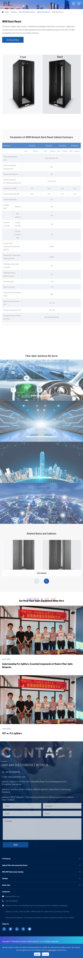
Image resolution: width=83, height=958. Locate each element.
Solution (5, 878)
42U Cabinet (41, 574)
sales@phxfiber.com (15, 776)
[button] (36, 581)
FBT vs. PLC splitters (12, 733)
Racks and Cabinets (43, 12)
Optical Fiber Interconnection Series (14, 865)
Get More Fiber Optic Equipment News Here (41, 600)
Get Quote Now (13, 40)
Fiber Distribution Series (27, 12)
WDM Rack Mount (58, 12)
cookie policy (51, 950)
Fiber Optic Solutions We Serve (41, 357)
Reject (37, 954)
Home (7, 12)
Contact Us (6, 892)
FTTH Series (6, 859)
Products (14, 12)
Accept (45, 954)
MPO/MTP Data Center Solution (13, 872)
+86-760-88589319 (11, 772)
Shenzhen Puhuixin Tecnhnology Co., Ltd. (27, 941)
